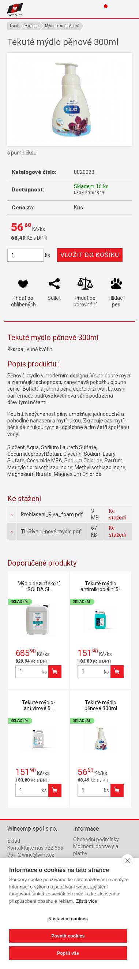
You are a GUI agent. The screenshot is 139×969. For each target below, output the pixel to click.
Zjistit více (86, 901)
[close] (127, 860)
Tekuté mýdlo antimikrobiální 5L (100, 586)
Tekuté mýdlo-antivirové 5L (38, 705)
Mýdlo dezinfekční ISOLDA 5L (39, 586)
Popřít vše (68, 953)
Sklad (13, 841)
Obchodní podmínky (96, 839)
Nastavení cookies (68, 918)
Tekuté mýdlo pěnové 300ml (100, 705)
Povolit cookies (67, 936)
